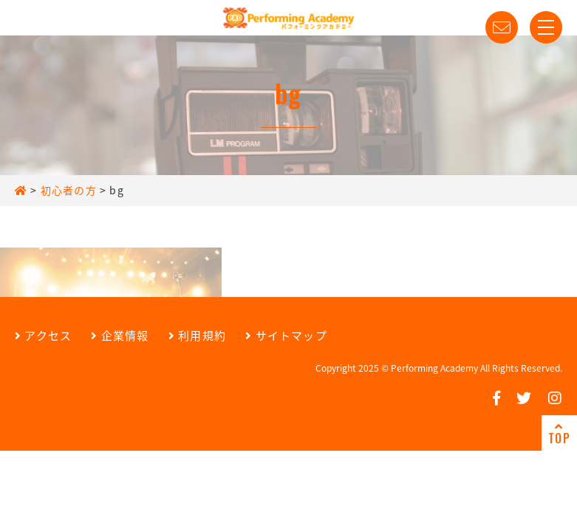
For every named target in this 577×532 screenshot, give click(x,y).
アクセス (43, 335)
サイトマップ (286, 335)
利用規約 (197, 335)
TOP (559, 433)
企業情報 (119, 335)
